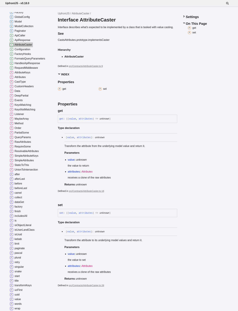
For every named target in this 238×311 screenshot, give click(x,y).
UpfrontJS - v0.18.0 (17, 3)
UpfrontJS (64, 13)
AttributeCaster (80, 13)
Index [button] (63, 74)
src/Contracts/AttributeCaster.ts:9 (86, 66)
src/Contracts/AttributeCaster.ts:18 (86, 191)
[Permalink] (65, 110)
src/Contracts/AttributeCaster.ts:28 (86, 285)
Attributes (87, 171)
